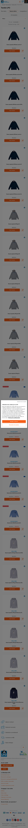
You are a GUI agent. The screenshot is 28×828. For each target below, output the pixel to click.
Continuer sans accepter (21, 401)
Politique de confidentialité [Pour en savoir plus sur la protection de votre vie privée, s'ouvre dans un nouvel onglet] (14, 417)
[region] (14, 414)
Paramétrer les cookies (14, 424)
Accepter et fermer (14, 421)
